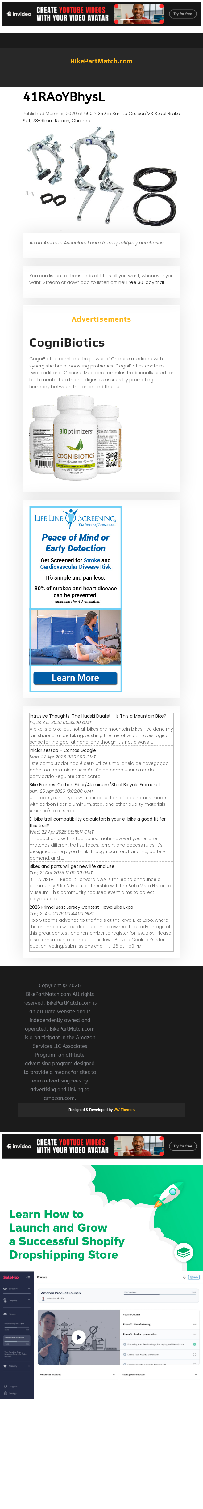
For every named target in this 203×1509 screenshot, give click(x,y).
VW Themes (124, 1110)
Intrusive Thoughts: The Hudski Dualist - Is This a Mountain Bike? (98, 716)
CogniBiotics (67, 342)
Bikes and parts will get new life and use (72, 866)
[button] (101, 83)
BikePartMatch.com (101, 61)
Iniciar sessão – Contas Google (63, 750)
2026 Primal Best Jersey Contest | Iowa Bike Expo (81, 907)
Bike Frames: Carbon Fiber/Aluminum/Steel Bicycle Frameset (95, 785)
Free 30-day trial (145, 282)
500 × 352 (95, 113)
